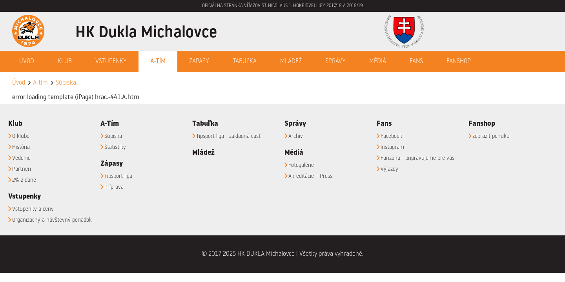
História (21, 147)
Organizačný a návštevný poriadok (52, 220)
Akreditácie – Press (310, 176)
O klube (20, 136)
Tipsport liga (118, 176)
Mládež (291, 61)
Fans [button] (416, 61)
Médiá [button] (377, 61)
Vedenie (21, 158)
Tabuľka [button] (245, 61)
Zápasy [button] (199, 61)
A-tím (40, 83)
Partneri (21, 169)
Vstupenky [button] (111, 61)
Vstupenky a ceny (33, 209)
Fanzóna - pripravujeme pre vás (417, 158)
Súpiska (66, 83)
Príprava (114, 187)
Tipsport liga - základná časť (228, 136)
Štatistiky (115, 147)
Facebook (391, 136)
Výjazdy (389, 169)
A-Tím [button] (158, 61)
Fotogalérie (301, 165)
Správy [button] (335, 61)
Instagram (392, 147)
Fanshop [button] (459, 61)
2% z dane (24, 180)
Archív (295, 136)
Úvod (26, 61)
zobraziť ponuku (491, 136)
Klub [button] (65, 61)
